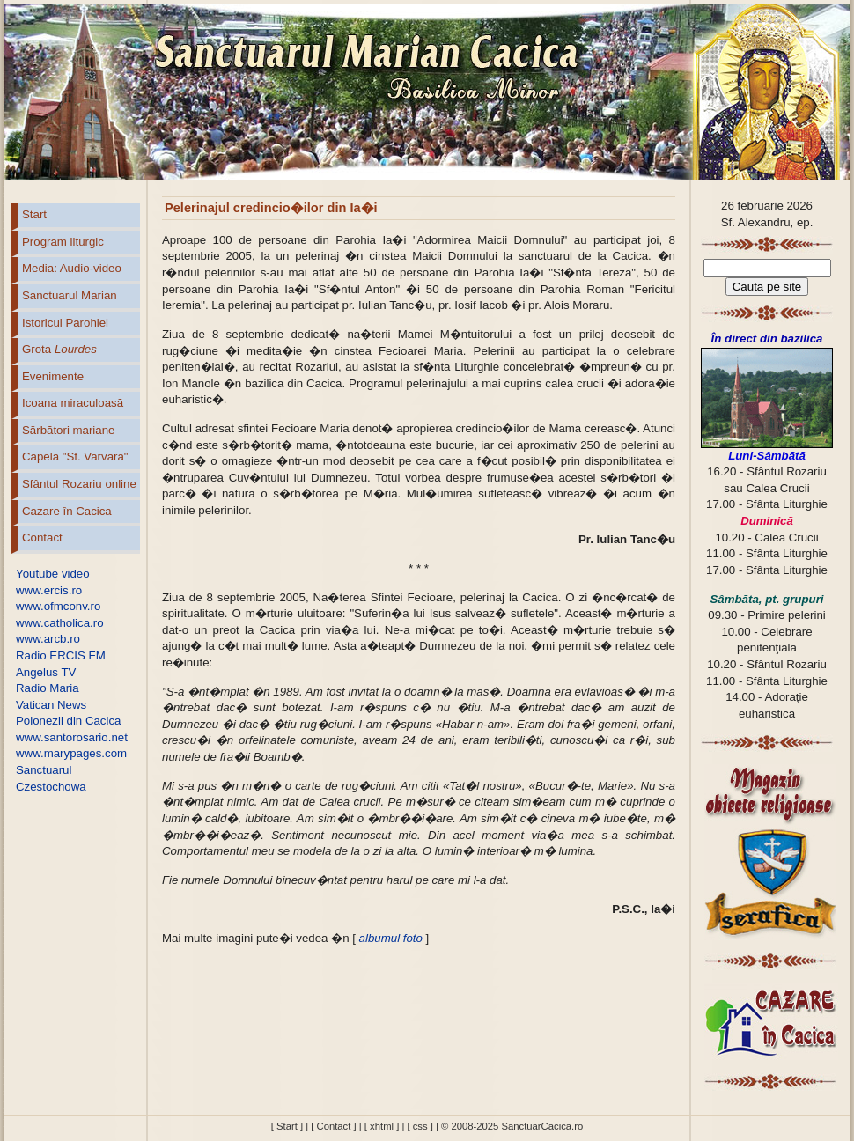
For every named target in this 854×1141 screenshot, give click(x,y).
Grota (59, 349)
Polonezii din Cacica (68, 720)
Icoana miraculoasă (72, 402)
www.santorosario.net (72, 737)
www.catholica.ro (60, 622)
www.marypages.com (71, 753)
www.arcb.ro (48, 638)
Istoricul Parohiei (65, 322)
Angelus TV (46, 672)
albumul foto (389, 938)
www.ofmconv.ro (58, 606)
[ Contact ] (333, 1126)
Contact (42, 537)
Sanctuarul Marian (69, 295)
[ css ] (419, 1126)
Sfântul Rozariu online (79, 483)
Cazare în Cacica (67, 511)
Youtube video (53, 573)
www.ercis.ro (49, 590)
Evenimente (53, 376)
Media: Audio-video (71, 268)
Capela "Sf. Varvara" (75, 456)
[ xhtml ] (381, 1126)
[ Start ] (287, 1126)
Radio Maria (47, 688)
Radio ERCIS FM (61, 655)
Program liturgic (63, 241)
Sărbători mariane (68, 430)
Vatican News (51, 704)
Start (34, 214)
